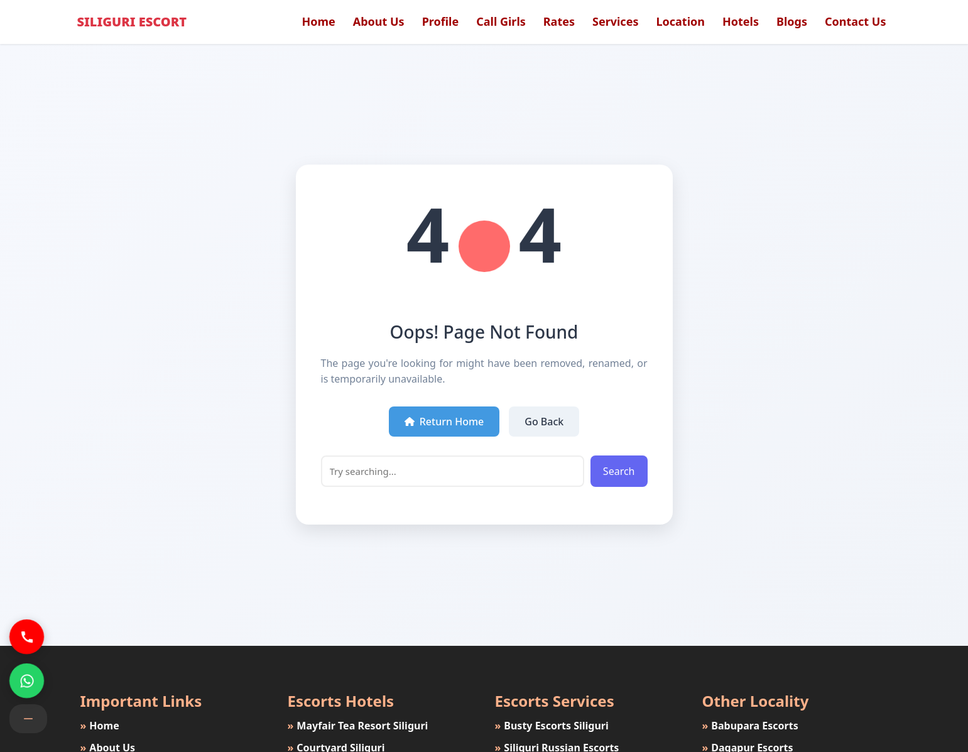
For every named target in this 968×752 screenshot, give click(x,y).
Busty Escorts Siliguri (550, 726)
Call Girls (501, 21)
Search (619, 471)
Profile (440, 21)
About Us (379, 21)
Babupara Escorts (748, 726)
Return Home (444, 421)
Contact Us (855, 21)
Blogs (791, 21)
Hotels (740, 21)
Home (318, 21)
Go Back (544, 421)
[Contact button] (28, 718)
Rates (559, 21)
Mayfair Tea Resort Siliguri (356, 726)
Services (615, 21)
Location (680, 21)
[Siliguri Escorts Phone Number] (26, 636)
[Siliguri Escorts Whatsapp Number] (26, 680)
